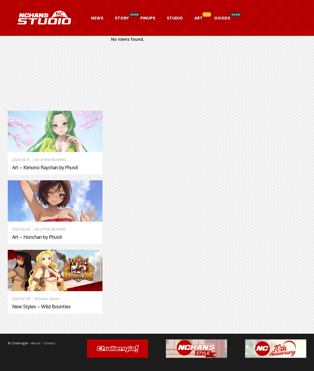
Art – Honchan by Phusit (37, 237)
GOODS (222, 18)
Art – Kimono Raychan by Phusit (45, 167)
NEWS (97, 18)
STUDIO (175, 18)
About (35, 343)
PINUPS (147, 18)
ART (198, 18)
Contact (49, 343)
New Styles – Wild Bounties (41, 307)
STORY (122, 18)
